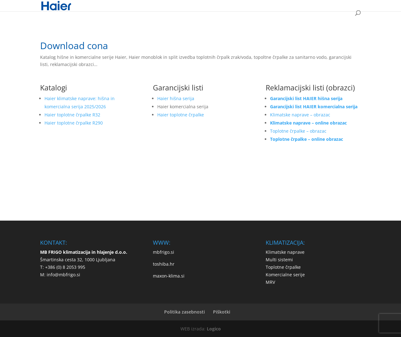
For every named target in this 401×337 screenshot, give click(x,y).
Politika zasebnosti (184, 312)
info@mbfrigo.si (63, 275)
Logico (214, 329)
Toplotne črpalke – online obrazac (306, 139)
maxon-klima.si (169, 276)
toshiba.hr (163, 264)
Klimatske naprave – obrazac (300, 115)
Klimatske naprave (285, 252)
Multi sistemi (279, 260)
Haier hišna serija (175, 98)
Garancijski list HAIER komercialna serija (313, 107)
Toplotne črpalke (283, 267)
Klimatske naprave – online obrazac (308, 123)
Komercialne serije (285, 275)
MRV (270, 282)
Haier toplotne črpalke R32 (72, 115)
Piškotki (221, 312)
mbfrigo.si (163, 252)
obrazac (318, 131)
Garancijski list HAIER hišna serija (306, 98)
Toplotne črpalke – (290, 131)
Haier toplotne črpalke (180, 115)
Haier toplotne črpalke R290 (73, 123)
